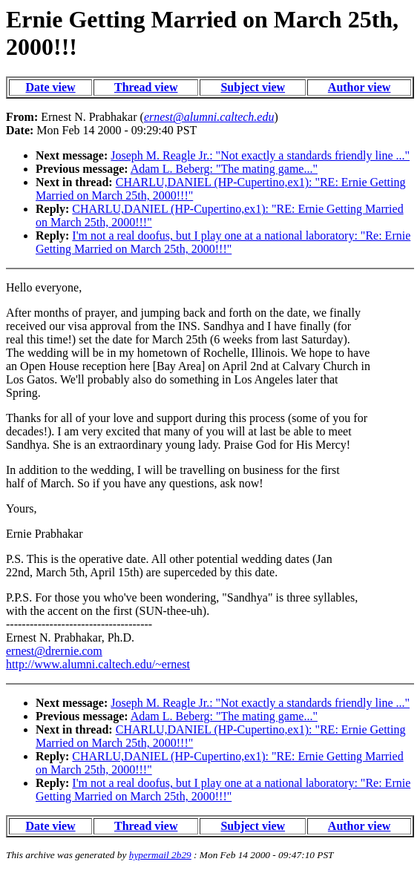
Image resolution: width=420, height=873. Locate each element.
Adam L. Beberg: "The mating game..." (224, 168)
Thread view (145, 87)
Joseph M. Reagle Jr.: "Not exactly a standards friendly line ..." (260, 155)
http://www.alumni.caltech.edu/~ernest (98, 664)
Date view (51, 87)
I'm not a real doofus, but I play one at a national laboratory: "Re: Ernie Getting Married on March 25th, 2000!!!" (223, 242)
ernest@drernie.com (54, 651)
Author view (359, 87)
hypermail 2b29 (160, 854)
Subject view (252, 87)
